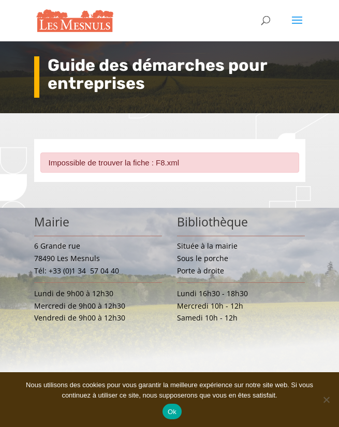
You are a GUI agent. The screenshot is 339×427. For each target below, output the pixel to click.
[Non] (326, 399)
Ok (172, 412)
